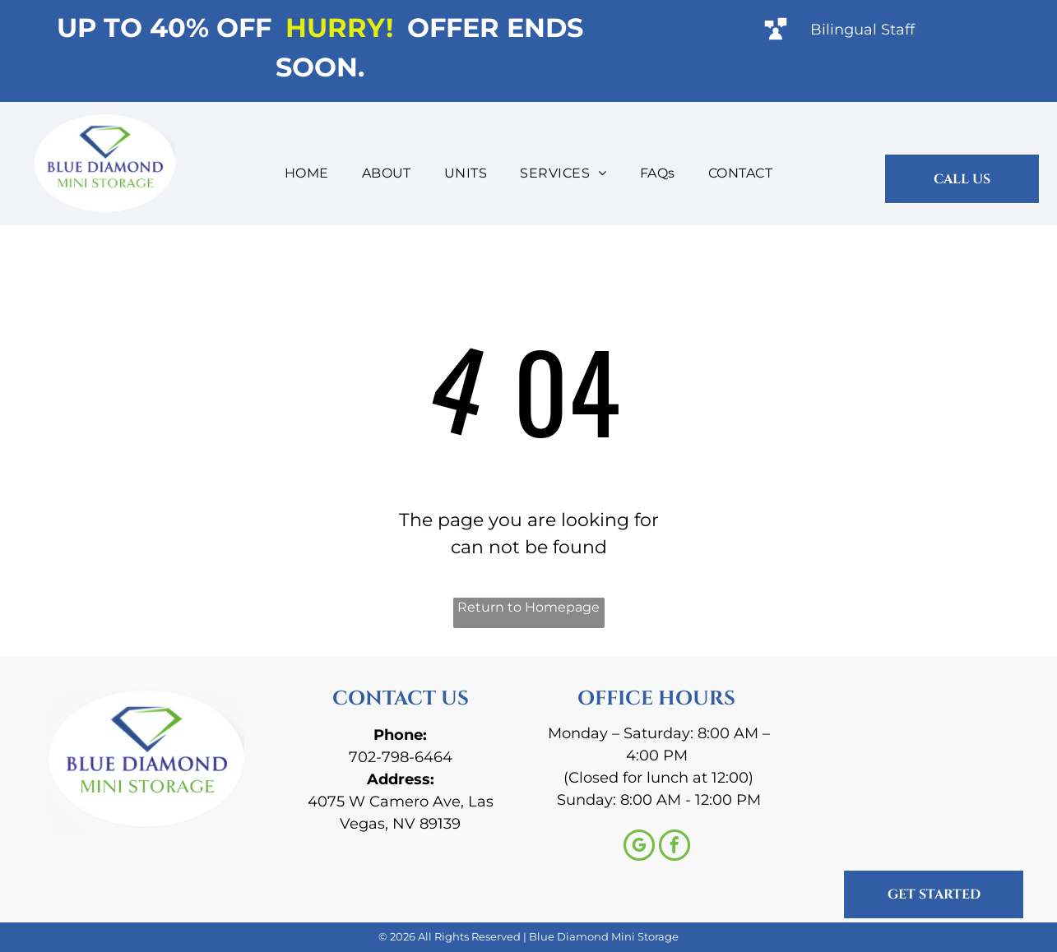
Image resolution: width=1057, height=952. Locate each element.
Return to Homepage (528, 607)
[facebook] (674, 847)
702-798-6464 (400, 757)
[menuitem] (306, 173)
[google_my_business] (639, 847)
